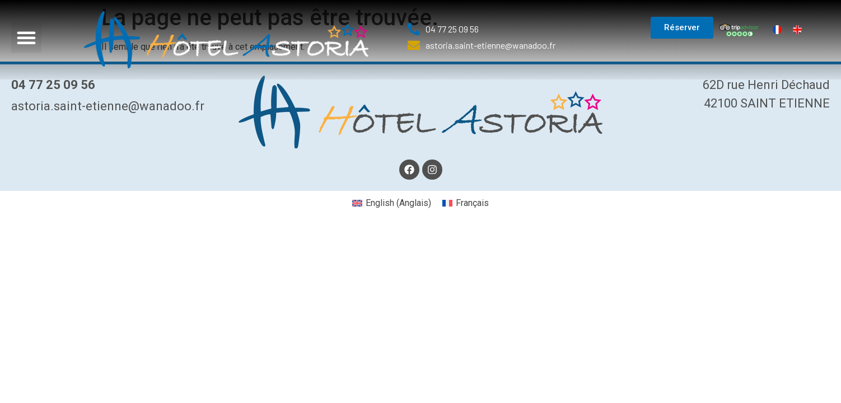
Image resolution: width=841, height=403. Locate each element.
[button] (26, 37)
